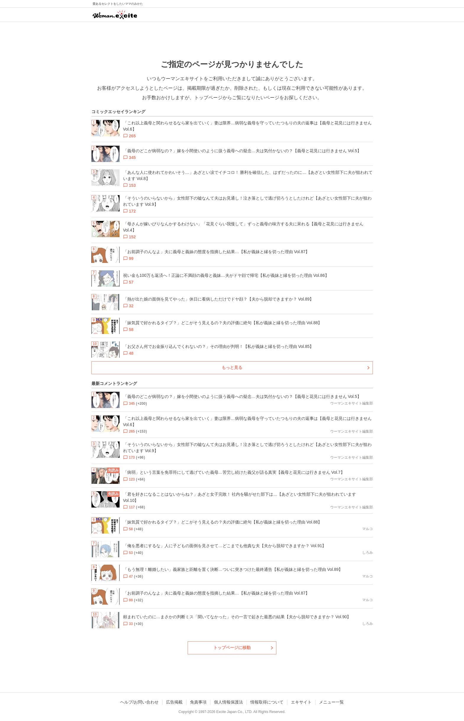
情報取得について (266, 702)
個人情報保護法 (228, 702)
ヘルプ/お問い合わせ (139, 702)
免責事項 (198, 702)
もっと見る (232, 367)
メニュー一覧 (331, 702)
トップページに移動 (232, 647)
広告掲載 (174, 702)
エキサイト (301, 702)
